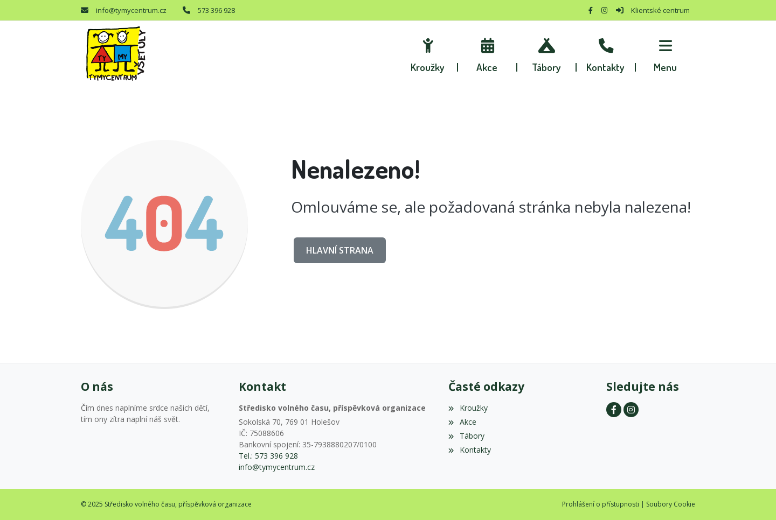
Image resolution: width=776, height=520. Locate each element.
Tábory (466, 436)
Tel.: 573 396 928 (268, 456)
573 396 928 (216, 10)
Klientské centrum (660, 10)
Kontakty (469, 450)
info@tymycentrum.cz (131, 10)
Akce (462, 422)
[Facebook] (590, 10)
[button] (665, 54)
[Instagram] (604, 10)
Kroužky (467, 408)
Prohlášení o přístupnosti (600, 504)
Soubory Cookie (670, 504)
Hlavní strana (339, 250)
